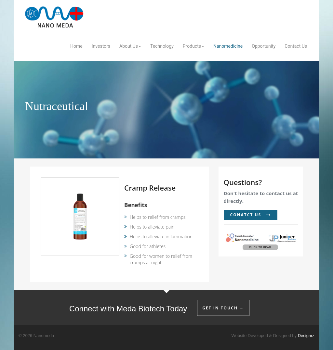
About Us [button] (130, 46)
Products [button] (193, 46)
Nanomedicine (228, 46)
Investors (101, 46)
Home (76, 46)
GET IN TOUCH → (223, 308)
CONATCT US (250, 215)
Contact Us (296, 46)
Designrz (306, 335)
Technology (162, 46)
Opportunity (263, 46)
